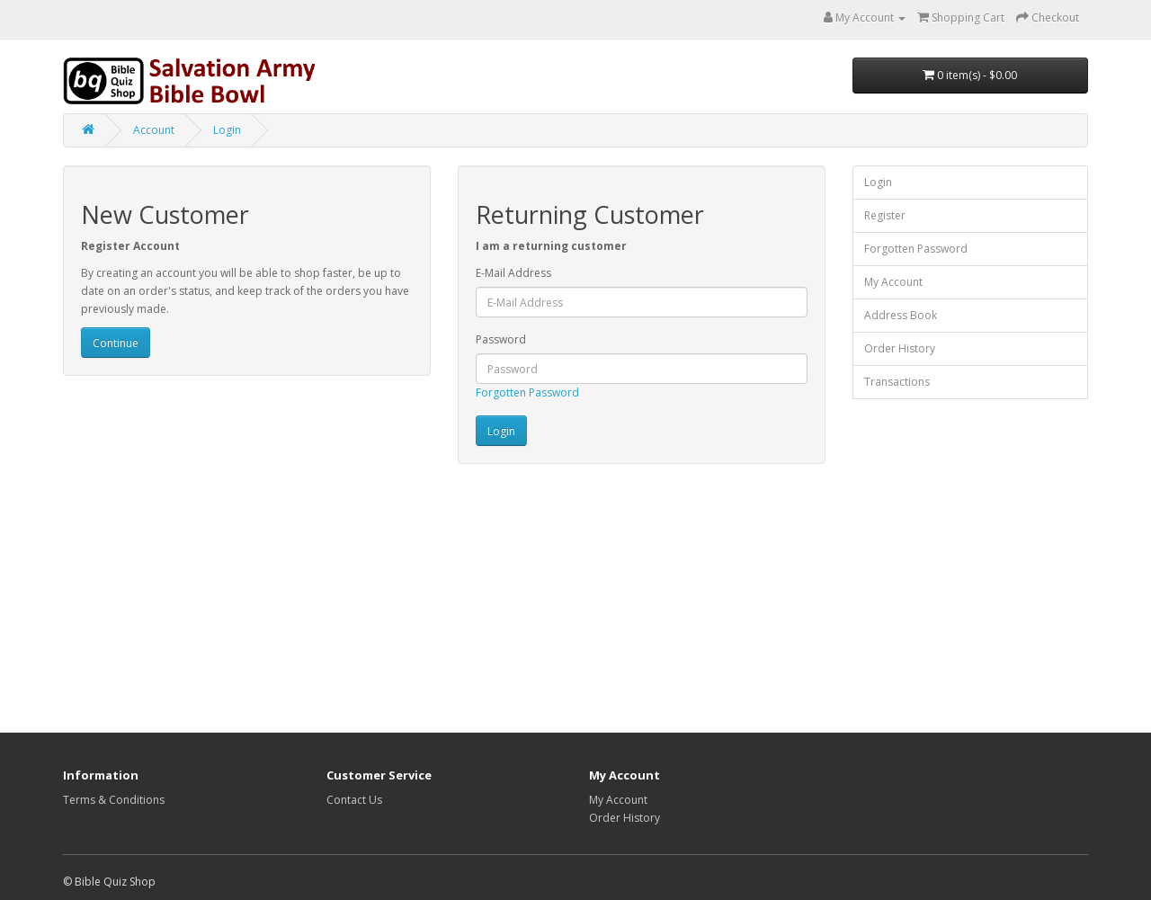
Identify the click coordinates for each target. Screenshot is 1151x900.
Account (153, 130)
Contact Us (354, 799)
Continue (115, 343)
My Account (893, 282)
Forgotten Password (527, 392)
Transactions (897, 381)
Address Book (900, 315)
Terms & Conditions (114, 799)
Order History (899, 348)
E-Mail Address (513, 273)
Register (885, 215)
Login (227, 130)
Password (501, 339)
